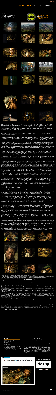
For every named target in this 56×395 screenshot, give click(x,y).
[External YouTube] (26, 323)
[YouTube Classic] (51, 389)
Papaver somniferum (28, 279)
